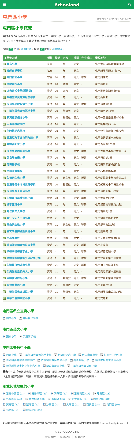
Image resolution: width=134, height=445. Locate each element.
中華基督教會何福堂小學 (21, 110)
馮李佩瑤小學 (14, 204)
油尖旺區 (77, 398)
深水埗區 (99, 398)
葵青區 (10, 404)
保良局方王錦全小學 (18, 191)
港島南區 (79, 393)
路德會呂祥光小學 (17, 278)
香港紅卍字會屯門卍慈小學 (22, 137)
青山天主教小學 (16, 224)
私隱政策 (65, 437)
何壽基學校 (13, 164)
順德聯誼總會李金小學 (20, 251)
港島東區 (36, 393)
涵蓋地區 (26, 49)
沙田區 (50, 404)
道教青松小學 (14, 84)
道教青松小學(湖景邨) (19, 90)
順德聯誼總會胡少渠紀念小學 (24, 258)
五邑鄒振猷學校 (16, 124)
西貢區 (90, 404)
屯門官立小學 (14, 77)
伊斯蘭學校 (13, 238)
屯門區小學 (125, 18)
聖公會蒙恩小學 (16, 284)
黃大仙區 (34, 398)
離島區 (101, 393)
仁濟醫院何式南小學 (18, 264)
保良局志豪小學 (16, 157)
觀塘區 (55, 398)
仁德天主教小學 (16, 177)
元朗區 (10, 409)
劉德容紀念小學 (16, 144)
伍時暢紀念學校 (16, 130)
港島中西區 (12, 393)
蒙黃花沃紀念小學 (17, 117)
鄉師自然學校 (14, 70)
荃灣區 (30, 404)
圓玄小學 (12, 63)
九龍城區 (11, 398)
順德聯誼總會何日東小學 (21, 244)
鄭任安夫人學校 (16, 211)
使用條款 (50, 437)
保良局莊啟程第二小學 (20, 104)
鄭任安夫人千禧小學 (18, 217)
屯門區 (110, 404)
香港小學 (113, 18)
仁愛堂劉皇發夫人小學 (20, 271)
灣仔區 (58, 393)
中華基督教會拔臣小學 (20, 291)
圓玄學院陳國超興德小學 (21, 231)
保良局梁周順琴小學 (18, 151)
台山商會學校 (14, 171)
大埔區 (70, 404)
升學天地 (101, 18)
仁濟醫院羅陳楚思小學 (20, 197)
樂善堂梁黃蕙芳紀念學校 (21, 97)
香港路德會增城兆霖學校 (21, 184)
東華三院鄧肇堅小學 (18, 298)
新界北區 (31, 409)
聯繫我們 (80, 437)
